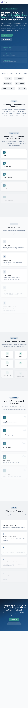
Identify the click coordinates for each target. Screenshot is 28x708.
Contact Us (14, 620)
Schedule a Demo (14, 624)
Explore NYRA (6, 39)
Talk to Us (6, 35)
